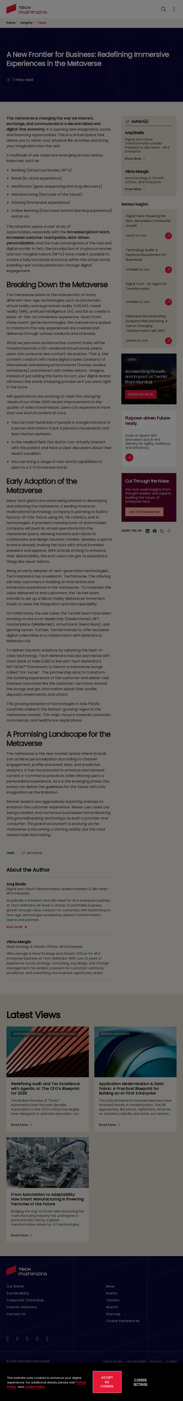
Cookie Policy (34, 1387)
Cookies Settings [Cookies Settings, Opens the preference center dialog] (141, 1382)
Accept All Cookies (107, 1382)
